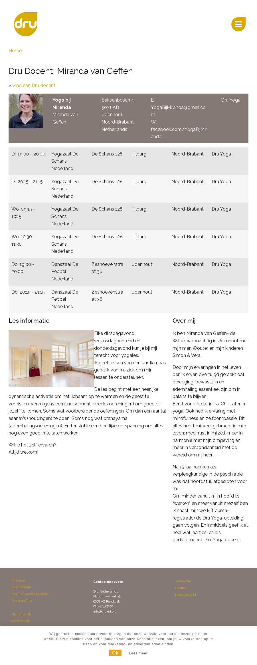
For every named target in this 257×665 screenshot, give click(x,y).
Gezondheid (20, 621)
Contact (181, 588)
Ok (115, 652)
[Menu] (238, 24)
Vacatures (183, 581)
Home (15, 50)
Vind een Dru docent (33, 85)
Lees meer (138, 653)
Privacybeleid (185, 595)
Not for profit (20, 614)
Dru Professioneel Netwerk (30, 594)
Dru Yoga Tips (21, 601)
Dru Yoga (18, 580)
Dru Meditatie (21, 587)
